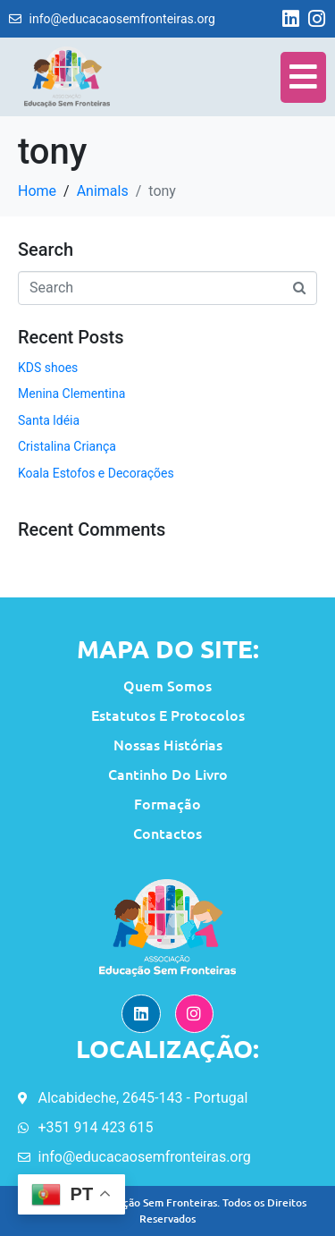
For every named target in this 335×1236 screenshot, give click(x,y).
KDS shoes (48, 367)
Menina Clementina (71, 393)
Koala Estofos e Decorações (96, 473)
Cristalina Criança (67, 446)
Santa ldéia (49, 420)
